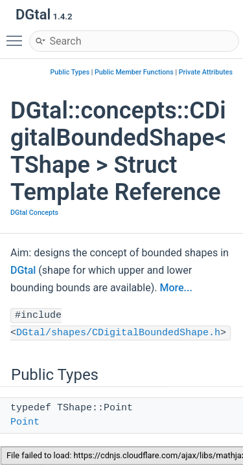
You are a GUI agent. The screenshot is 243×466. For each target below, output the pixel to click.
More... (175, 288)
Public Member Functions (134, 72)
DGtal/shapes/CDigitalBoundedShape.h (118, 332)
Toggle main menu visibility (17, 34)
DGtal (23, 270)
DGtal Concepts (34, 212)
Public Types (70, 72)
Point (25, 422)
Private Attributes (206, 72)
